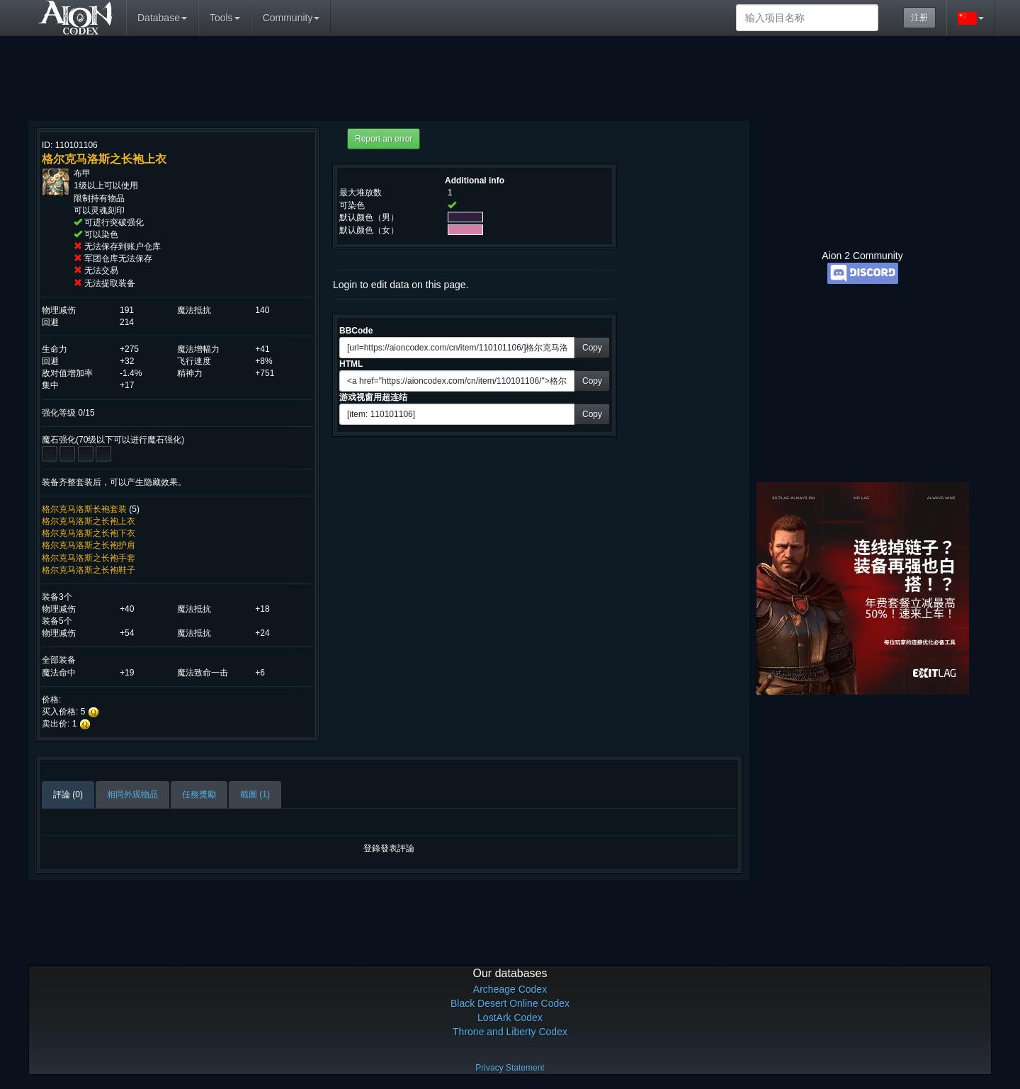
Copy (592, 348)
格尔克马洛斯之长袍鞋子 (88, 570)
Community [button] (291, 17)
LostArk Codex (510, 1017)
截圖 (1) (255, 794)
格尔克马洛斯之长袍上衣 (88, 521)
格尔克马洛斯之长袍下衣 (88, 533)
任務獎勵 (199, 794)
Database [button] (162, 17)
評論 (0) (68, 794)
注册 (919, 18)
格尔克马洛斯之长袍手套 (88, 558)
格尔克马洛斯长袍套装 (84, 509)
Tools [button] (225, 17)
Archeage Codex (510, 989)
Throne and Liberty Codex (510, 1031)
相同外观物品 (132, 794)
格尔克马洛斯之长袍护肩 (88, 545)
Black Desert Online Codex (510, 1003)
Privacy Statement (509, 1068)
